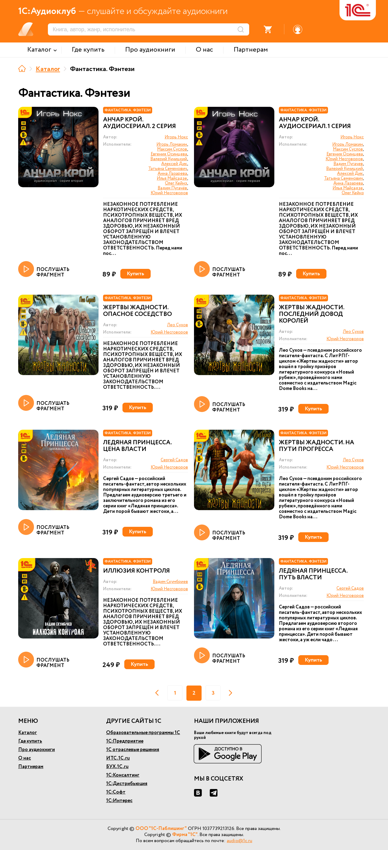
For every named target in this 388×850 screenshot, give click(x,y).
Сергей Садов (174, 460)
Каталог (48, 69)
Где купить (30, 741)
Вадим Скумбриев (170, 582)
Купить (135, 274)
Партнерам (30, 766)
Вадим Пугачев (348, 163)
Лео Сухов (177, 325)
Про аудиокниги (36, 749)
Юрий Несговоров (169, 193)
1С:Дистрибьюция (126, 783)
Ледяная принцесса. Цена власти (137, 446)
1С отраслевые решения (132, 749)
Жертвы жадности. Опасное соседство (137, 311)
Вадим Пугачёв (172, 188)
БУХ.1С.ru (117, 766)
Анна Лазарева (172, 173)
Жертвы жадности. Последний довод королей (311, 314)
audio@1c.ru (239, 840)
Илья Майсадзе (172, 178)
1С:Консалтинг (122, 775)
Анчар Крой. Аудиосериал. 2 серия (139, 123)
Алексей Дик (174, 163)
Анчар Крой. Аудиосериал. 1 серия (315, 123)
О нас (24, 758)
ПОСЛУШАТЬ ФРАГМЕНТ (43, 269)
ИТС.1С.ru (118, 758)
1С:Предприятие (124, 741)
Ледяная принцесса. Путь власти (313, 574)
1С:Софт (115, 792)
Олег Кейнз (176, 183)
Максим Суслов (172, 149)
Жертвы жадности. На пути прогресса (316, 446)
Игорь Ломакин (171, 144)
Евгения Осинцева (169, 154)
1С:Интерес (119, 800)
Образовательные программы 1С (143, 732)
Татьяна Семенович (167, 168)
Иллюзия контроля (136, 571)
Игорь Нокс (176, 137)
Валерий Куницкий (168, 159)
